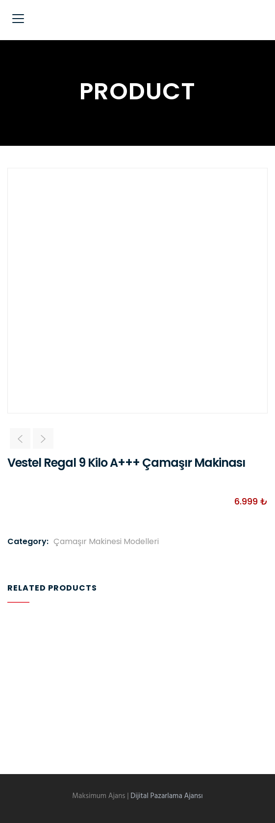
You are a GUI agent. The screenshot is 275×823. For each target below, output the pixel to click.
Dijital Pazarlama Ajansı (166, 796)
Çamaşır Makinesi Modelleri (106, 541)
